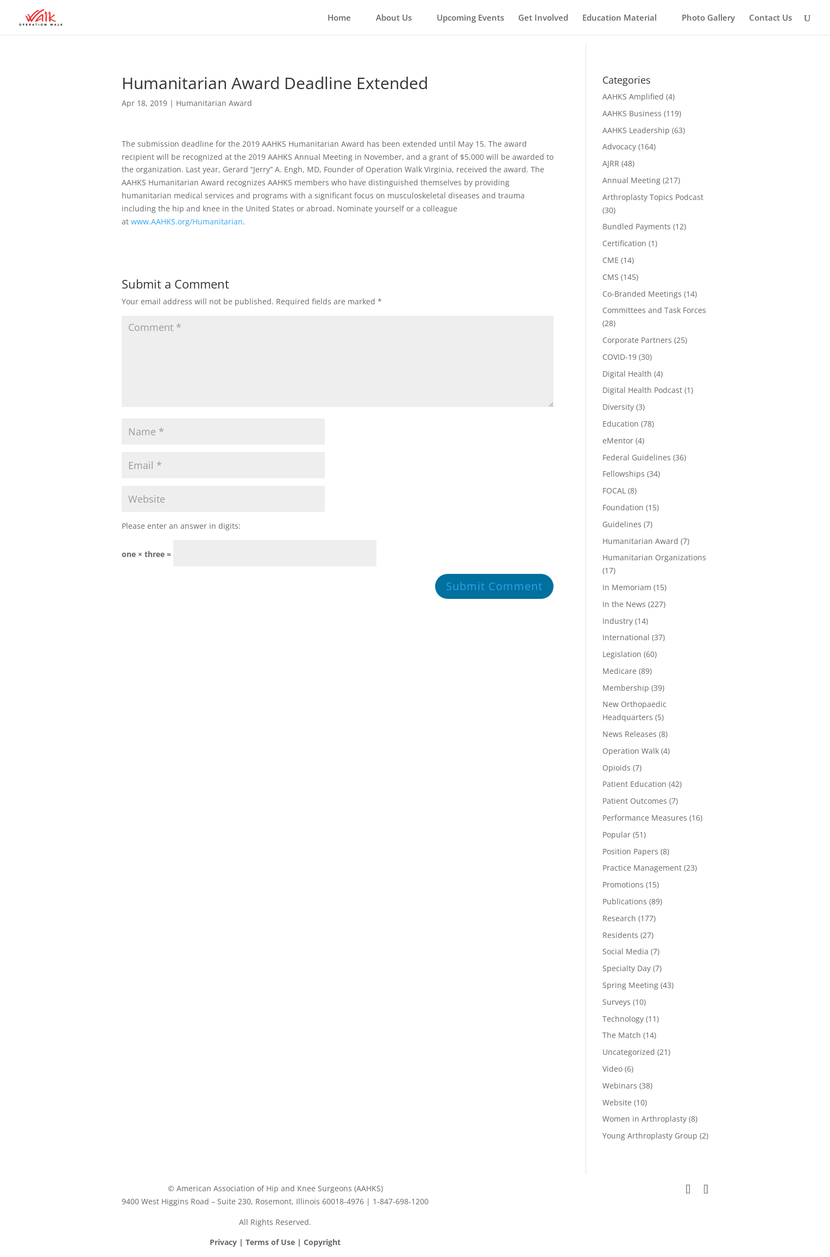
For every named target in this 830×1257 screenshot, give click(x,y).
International (626, 637)
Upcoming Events (470, 18)
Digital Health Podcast (642, 390)
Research (619, 918)
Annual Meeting (631, 180)
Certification (624, 243)
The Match (621, 1035)
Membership (625, 688)
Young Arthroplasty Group (649, 1135)
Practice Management (642, 867)
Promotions (623, 884)
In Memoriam (626, 587)
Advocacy (619, 146)
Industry (617, 621)
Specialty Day (626, 968)
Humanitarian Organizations (654, 557)
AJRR (610, 163)
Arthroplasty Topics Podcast (652, 197)
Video (612, 1069)
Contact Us (770, 18)
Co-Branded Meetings (642, 294)
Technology (623, 1019)
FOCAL (614, 490)
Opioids (616, 767)
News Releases (629, 734)
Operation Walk (630, 751)
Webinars (619, 1085)
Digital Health (627, 373)
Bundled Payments (636, 226)
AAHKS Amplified (633, 96)
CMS (610, 277)
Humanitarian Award (214, 103)
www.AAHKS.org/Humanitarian (187, 221)
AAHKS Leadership (636, 130)
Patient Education (634, 784)
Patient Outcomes (634, 801)
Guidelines (622, 524)
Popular (616, 834)
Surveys (616, 1002)
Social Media (625, 951)
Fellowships (623, 473)
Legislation (622, 654)
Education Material (619, 18)
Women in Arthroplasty (644, 1119)
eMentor (617, 440)
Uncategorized (628, 1052)
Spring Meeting (630, 985)
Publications (624, 901)
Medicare (619, 671)
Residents (620, 935)
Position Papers (630, 851)
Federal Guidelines (636, 457)
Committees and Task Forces (654, 310)
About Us (394, 18)
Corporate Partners (637, 340)
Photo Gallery (708, 18)
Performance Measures (644, 817)
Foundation (623, 507)
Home (339, 18)
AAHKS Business (632, 113)
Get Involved (543, 18)
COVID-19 (619, 357)
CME (610, 260)
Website (617, 1102)
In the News (624, 604)
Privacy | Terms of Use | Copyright (275, 1242)
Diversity (618, 407)
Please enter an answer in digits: (181, 526)
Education (620, 423)
